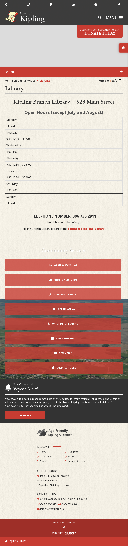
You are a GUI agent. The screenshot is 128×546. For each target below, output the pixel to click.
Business (45, 461)
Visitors (72, 456)
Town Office (46, 456)
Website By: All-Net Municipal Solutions (70, 533)
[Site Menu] (64, 72)
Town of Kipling (25, 18)
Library (45, 80)
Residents (73, 452)
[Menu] (114, 18)
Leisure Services (24, 80)
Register (25, 415)
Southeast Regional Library (86, 229)
